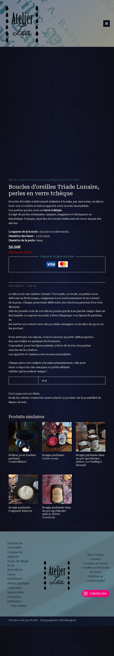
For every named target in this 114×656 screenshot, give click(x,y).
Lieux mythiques (15, 639)
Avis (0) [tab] (31, 349)
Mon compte (95, 619)
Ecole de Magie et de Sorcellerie (16, 628)
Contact (95, 623)
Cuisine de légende (15, 617)
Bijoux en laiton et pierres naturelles (32, 242)
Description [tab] (16, 349)
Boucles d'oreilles (68, 242)
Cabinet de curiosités (15, 609)
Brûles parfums (14, 647)
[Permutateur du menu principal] (106, 25)
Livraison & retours (95, 627)
